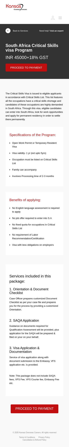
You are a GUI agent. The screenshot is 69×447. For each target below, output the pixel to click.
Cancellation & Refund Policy (34, 440)
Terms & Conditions (27, 437)
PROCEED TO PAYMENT (26, 67)
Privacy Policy (44, 437)
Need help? (51, 31)
